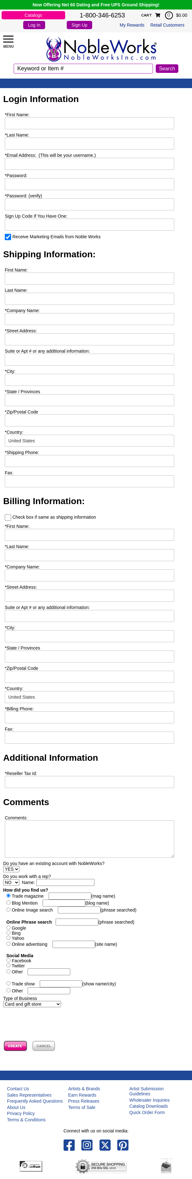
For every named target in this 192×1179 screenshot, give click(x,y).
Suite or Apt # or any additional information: (47, 351)
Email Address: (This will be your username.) (50, 155)
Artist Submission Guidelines (146, 1091)
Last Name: (17, 135)
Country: (14, 432)
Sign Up (79, 25)
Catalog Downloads (148, 1106)
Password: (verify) (23, 195)
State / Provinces (22, 391)
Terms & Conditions (26, 1119)
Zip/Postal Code (21, 411)
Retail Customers (167, 25)
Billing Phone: (19, 708)
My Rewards (132, 25)
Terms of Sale (81, 1107)
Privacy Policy (21, 1113)
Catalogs (33, 15)
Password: (16, 175)
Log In (34, 25)
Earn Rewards (82, 1095)
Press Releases (83, 1101)
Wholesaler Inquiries (149, 1100)
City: (10, 371)
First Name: (17, 114)
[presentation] (51, 1019)
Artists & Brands (84, 1088)
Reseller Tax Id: (21, 773)
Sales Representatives (29, 1095)
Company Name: (22, 310)
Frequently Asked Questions (35, 1101)
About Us (16, 1107)
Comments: (16, 817)
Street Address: (21, 330)
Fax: (9, 729)
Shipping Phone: (22, 452)
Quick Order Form (147, 1112)
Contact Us (18, 1088)
